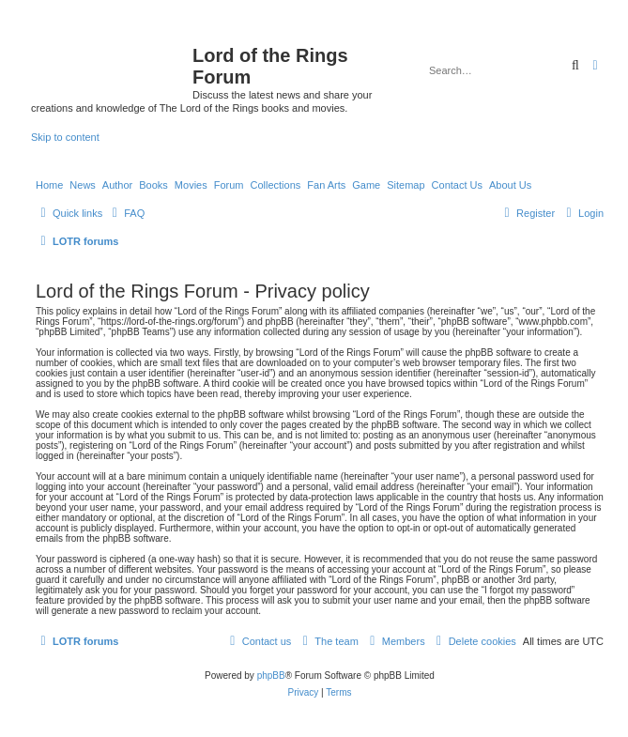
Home (49, 185)
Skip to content (65, 137)
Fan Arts (326, 185)
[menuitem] (126, 213)
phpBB (271, 675)
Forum (229, 185)
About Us (510, 185)
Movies (191, 185)
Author (117, 185)
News (82, 185)
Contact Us (457, 185)
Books (153, 185)
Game (366, 185)
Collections (275, 185)
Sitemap (405, 185)
